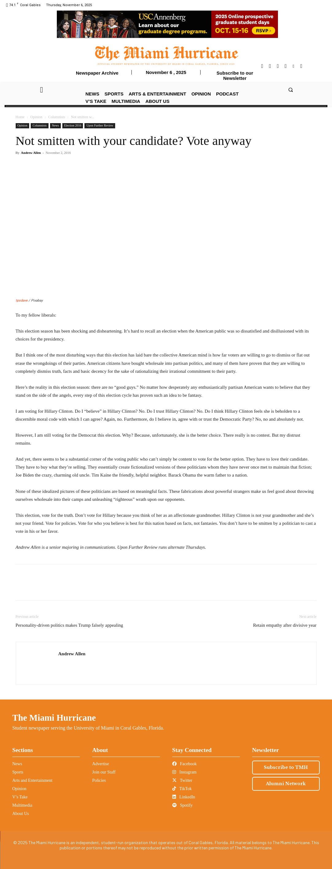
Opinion (36, 117)
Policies (99, 780)
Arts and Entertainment (32, 780)
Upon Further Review (99, 125)
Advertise (100, 764)
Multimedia (22, 805)
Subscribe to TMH (286, 767)
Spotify (182, 805)
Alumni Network (286, 783)
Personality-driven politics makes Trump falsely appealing (69, 625)
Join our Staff (103, 772)
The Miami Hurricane (54, 718)
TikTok (182, 788)
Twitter (182, 780)
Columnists (56, 117)
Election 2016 (72, 125)
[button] (290, 89)
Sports (17, 772)
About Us (20, 813)
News (55, 125)
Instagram (184, 772)
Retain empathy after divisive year (285, 625)
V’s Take (20, 797)
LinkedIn (183, 797)
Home (20, 117)
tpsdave (22, 300)
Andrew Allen (31, 152)
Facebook (184, 764)
